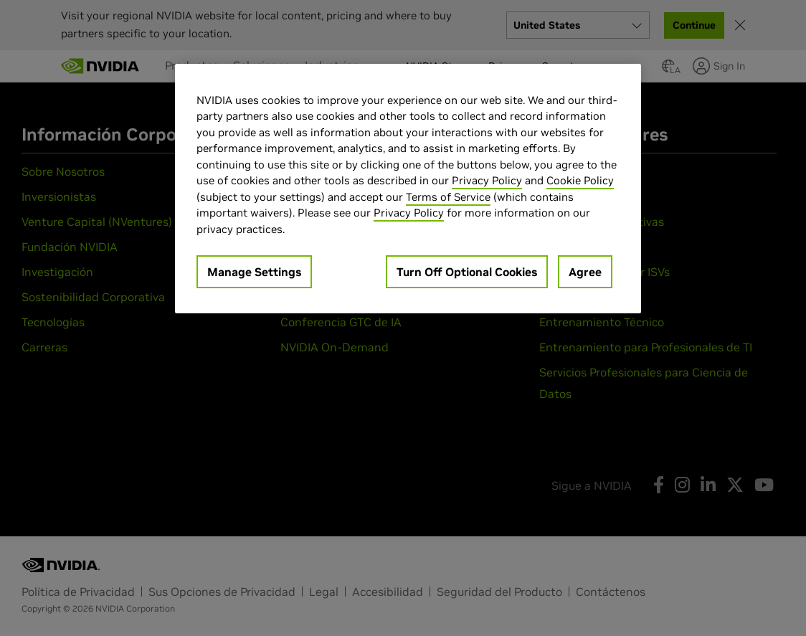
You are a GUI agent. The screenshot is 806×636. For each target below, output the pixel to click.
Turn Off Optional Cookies (467, 272)
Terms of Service (448, 197)
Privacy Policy (487, 180)
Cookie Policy (580, 180)
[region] (408, 189)
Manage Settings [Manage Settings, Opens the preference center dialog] (254, 272)
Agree (585, 272)
